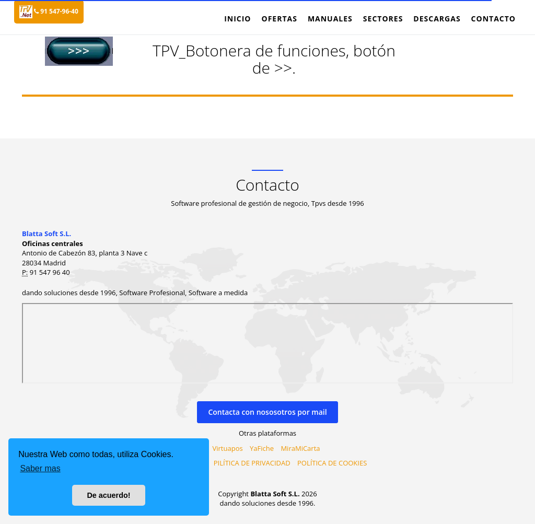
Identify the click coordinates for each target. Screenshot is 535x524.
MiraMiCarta (300, 448)
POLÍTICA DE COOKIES (332, 463)
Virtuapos (228, 448)
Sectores (383, 19)
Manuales (330, 19)
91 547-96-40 (56, 11)
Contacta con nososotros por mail (267, 412)
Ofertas (279, 19)
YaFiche (262, 448)
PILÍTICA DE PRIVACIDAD (252, 463)
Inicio (237, 19)
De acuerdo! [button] (108, 495)
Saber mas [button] (40, 468)
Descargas (436, 19)
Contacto (493, 19)
